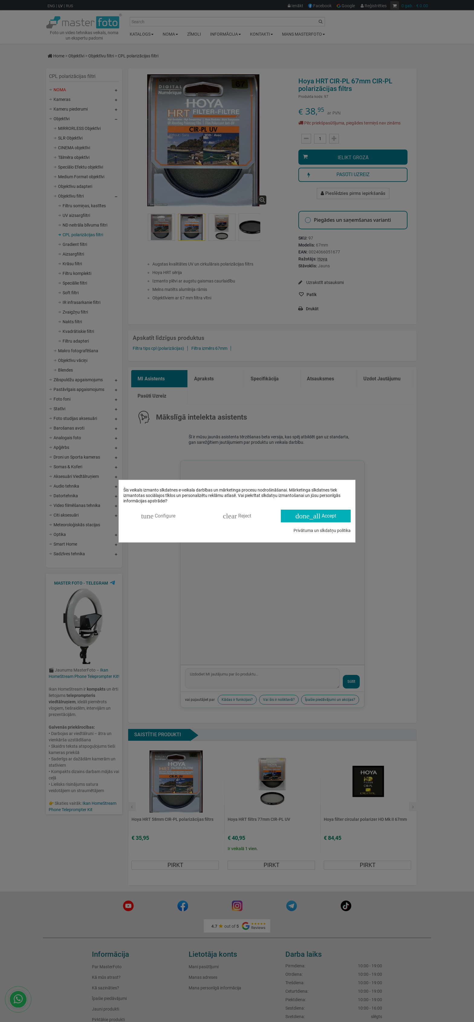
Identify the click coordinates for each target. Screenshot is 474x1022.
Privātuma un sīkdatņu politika (322, 530)
